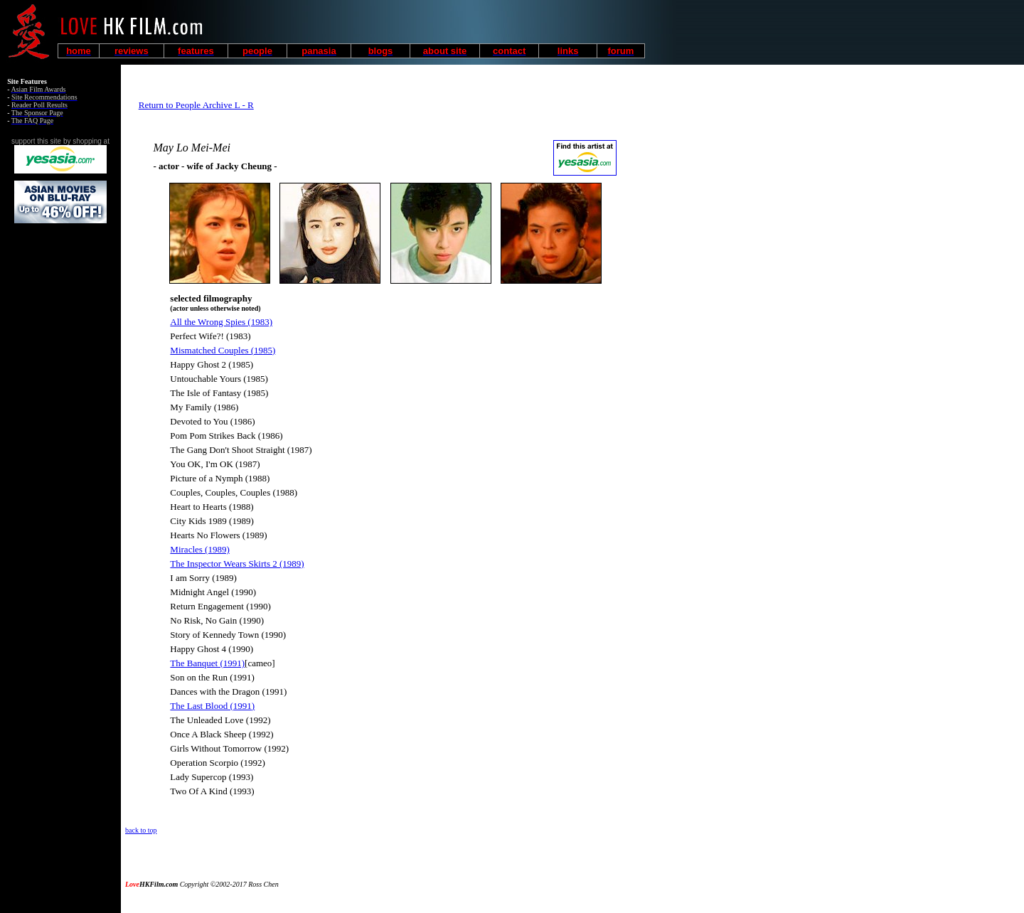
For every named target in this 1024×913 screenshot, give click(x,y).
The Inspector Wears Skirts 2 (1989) (237, 563)
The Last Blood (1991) (212, 705)
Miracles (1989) (199, 549)
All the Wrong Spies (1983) (221, 321)
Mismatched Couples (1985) (222, 350)
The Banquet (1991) (207, 663)
